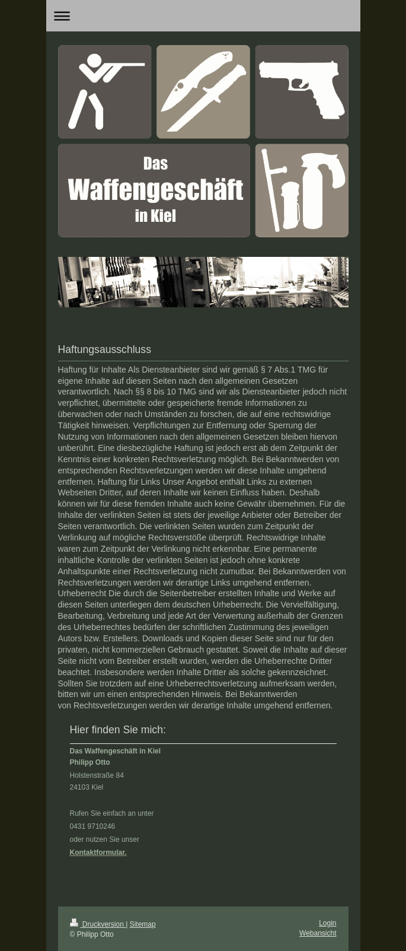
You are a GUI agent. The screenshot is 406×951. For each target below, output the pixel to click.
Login (327, 923)
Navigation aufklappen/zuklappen (203, 15)
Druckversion (98, 924)
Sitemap (143, 924)
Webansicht (317, 933)
